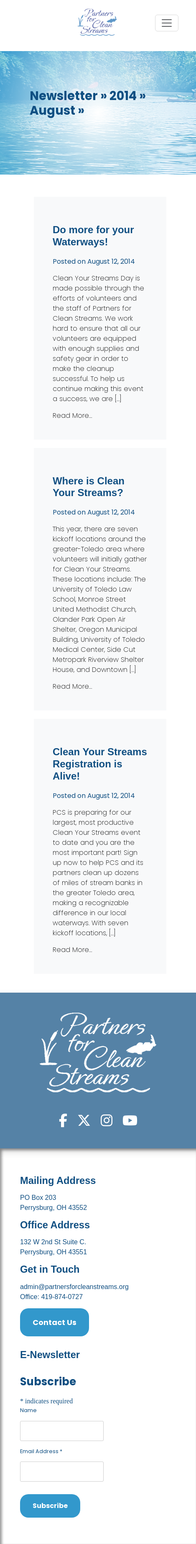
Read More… (72, 415)
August (52, 110)
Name (28, 1410)
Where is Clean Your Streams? (89, 487)
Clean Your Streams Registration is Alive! (100, 764)
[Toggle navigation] (166, 23)
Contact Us (54, 1322)
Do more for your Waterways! (93, 235)
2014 (123, 95)
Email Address (41, 1451)
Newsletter (64, 95)
